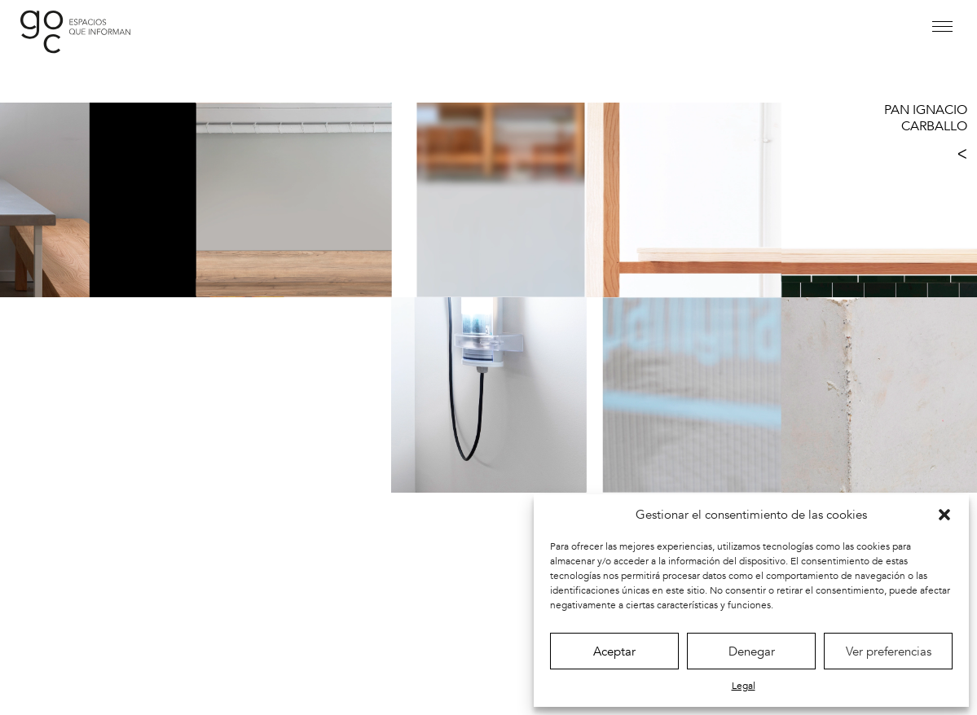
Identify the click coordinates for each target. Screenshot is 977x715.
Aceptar (614, 651)
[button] (944, 515)
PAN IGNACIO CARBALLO (925, 118)
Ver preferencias (888, 651)
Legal (743, 685)
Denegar (751, 651)
